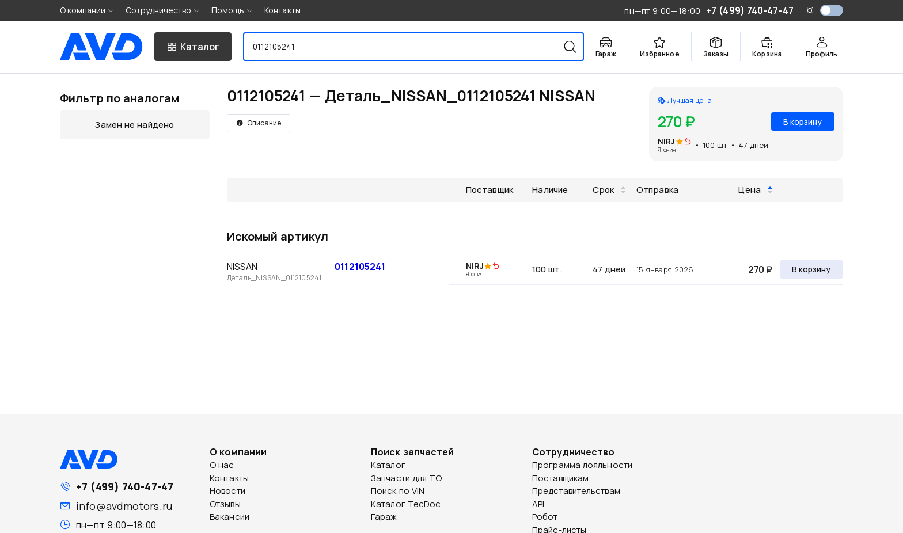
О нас (222, 465)
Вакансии (229, 517)
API (538, 504)
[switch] (831, 10)
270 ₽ (760, 269)
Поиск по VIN (397, 491)
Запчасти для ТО (406, 478)
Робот (545, 517)
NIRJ (666, 141)
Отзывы (225, 504)
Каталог (388, 465)
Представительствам (576, 491)
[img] (687, 142)
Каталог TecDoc (406, 504)
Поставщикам (560, 478)
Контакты (282, 10)
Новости (227, 491)
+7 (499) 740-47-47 (124, 486)
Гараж (384, 517)
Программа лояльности (582, 465)
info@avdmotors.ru (124, 506)
